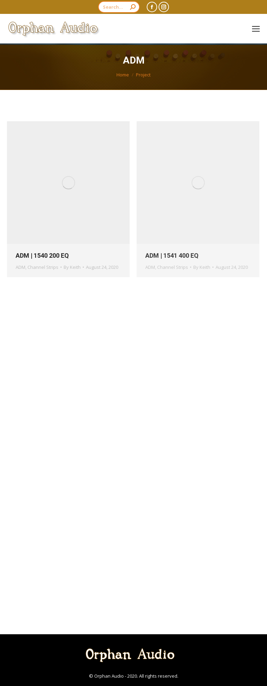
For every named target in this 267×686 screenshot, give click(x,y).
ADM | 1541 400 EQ (172, 255)
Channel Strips (42, 267)
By (72, 267)
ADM (20, 267)
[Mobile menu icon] (256, 29)
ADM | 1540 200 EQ (42, 255)
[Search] (119, 7)
